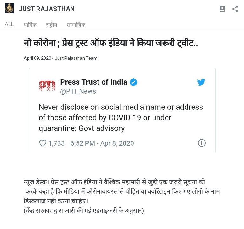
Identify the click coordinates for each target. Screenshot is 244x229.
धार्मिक (30, 25)
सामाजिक (76, 25)
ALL (9, 24)
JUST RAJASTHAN (47, 9)
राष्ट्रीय (51, 25)
